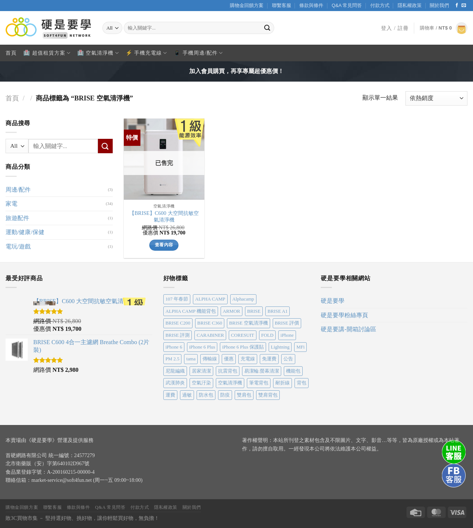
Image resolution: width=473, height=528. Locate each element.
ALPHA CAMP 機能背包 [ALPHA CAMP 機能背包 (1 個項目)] (191, 311)
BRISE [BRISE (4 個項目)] (254, 311)
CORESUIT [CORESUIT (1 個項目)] (242, 335)
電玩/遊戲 (18, 246)
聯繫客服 (281, 5)
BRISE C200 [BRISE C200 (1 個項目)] (178, 323)
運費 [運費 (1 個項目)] (170, 395)
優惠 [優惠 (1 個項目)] (229, 358)
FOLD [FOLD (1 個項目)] (267, 335)
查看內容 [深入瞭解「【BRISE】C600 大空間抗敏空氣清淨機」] (164, 245)
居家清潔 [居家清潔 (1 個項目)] (201, 371)
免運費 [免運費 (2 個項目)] (269, 358)
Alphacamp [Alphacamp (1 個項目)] (243, 299)
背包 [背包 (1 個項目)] (301, 382)
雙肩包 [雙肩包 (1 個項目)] (244, 395)
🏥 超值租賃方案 (47, 52)
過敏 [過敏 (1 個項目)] (187, 395)
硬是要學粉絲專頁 (344, 315)
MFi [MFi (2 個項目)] (300, 347)
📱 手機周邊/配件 (198, 52)
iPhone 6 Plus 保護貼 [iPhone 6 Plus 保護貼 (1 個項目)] (243, 347)
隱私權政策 (410, 5)
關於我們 (439, 5)
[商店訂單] (436, 98)
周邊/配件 (18, 189)
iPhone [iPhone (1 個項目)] (287, 335)
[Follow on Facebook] (457, 5)
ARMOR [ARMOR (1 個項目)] (231, 311)
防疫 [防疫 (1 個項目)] (225, 395)
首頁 (11, 53)
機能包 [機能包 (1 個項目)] (293, 371)
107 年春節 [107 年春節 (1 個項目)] (177, 299)
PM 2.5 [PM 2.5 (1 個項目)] (173, 358)
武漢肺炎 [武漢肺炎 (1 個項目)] (175, 382)
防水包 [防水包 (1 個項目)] (206, 395)
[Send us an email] (464, 5)
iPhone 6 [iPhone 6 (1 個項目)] (174, 347)
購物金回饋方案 (246, 5)
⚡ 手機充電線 (146, 52)
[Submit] (267, 28)
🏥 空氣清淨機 (98, 52)
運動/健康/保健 (25, 232)
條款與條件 (311, 5)
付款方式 (379, 5)
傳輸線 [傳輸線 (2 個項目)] (210, 358)
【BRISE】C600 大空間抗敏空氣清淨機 (164, 216)
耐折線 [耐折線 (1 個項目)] (282, 382)
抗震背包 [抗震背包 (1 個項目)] (227, 371)
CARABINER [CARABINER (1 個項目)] (210, 335)
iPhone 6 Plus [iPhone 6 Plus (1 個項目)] (202, 347)
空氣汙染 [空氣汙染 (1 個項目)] (201, 382)
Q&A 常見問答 (346, 5)
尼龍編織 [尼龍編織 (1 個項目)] (175, 371)
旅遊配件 (17, 218)
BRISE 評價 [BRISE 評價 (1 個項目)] (287, 323)
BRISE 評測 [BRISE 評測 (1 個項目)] (178, 335)
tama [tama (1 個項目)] (190, 358)
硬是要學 (332, 301)
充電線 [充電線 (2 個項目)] (248, 358)
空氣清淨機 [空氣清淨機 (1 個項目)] (230, 382)
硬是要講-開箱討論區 (348, 329)
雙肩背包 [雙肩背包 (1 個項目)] (268, 395)
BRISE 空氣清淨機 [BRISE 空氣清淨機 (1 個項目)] (248, 323)
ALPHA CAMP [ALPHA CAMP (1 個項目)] (210, 299)
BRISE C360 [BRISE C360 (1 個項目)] (209, 323)
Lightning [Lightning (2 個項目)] (280, 347)
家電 (11, 203)
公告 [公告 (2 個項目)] (288, 358)
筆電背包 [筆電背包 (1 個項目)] (258, 382)
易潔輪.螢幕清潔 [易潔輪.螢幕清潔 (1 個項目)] (261, 371)
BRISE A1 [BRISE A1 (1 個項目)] (277, 311)
